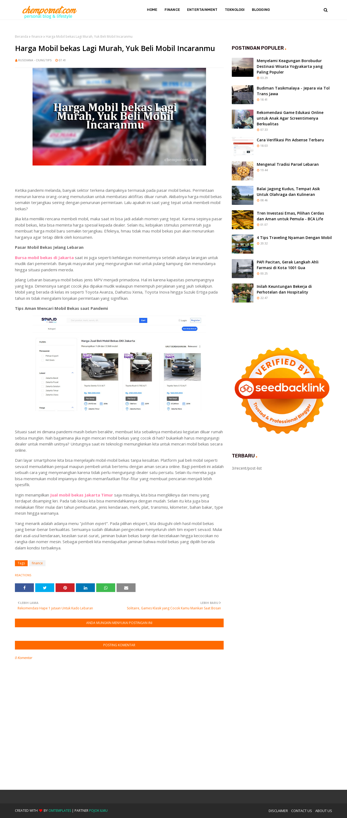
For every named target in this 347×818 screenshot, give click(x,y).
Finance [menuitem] (172, 10)
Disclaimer (278, 810)
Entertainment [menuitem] (202, 10)
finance (37, 36)
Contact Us (301, 810)
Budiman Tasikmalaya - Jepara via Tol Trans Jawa (293, 90)
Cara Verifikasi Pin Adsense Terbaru (290, 139)
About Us (323, 810)
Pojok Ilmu (98, 810)
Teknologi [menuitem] (235, 10)
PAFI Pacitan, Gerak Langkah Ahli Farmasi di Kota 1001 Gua (288, 264)
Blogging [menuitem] (261, 10)
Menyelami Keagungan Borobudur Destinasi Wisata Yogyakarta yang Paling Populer (290, 66)
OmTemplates (60, 810)
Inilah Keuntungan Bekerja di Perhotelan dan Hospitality (284, 289)
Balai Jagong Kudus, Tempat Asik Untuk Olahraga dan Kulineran (288, 191)
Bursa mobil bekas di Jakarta (44, 257)
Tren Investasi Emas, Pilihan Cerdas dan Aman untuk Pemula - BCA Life (290, 216)
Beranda (21, 36)
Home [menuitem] (152, 10)
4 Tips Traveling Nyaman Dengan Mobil (294, 237)
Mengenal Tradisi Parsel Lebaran (288, 164)
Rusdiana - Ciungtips (35, 60)
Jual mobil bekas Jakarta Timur (81, 495)
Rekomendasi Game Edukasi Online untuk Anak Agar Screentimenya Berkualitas (290, 118)
